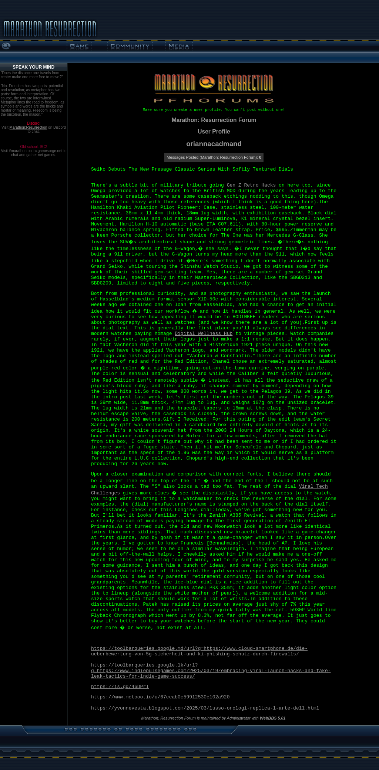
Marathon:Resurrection (28, 127)
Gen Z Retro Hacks (251, 185)
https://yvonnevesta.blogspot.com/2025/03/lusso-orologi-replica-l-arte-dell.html (205, 708)
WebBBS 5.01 (273, 718)
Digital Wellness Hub (203, 333)
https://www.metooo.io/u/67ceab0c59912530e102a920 (160, 697)
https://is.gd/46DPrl (120, 687)
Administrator (239, 718)
